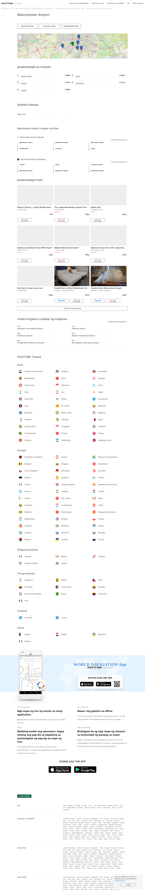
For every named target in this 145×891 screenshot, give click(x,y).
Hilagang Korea (102, 824)
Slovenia (71, 835)
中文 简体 (84, 805)
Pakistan (94, 822)
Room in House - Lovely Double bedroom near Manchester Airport (47, 207)
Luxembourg (104, 831)
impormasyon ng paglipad (115, 3)
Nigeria (118, 839)
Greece (121, 829)
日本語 (65, 805)
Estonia (72, 829)
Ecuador (109, 837)
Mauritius (112, 839)
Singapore (115, 822)
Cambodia (84, 820)
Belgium (85, 826)
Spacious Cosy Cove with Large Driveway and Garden (115, 248)
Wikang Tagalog (71, 807)
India (69, 820)
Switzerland (99, 826)
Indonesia (121, 818)
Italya (90, 831)
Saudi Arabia (107, 822)
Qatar (100, 822)
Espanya (78, 829)
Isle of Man (84, 831)
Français (80, 807)
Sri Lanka (109, 820)
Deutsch (86, 807)
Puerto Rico (101, 837)
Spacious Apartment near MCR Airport (34, 248)
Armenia (79, 818)
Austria (65, 826)
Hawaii (71, 837)
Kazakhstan (97, 820)
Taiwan (80, 824)
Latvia (111, 831)
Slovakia (78, 835)
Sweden (65, 835)
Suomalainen (107, 807)
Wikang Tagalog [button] (138, 3)
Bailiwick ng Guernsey (111, 829)
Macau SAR (73, 822)
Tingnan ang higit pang (119, 140)
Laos (103, 820)
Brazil (71, 839)
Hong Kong (113, 818)
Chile (88, 837)
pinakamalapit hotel (71, 26)
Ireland (77, 831)
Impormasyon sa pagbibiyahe (79, 3)
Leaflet (101, 57)
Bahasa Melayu (102, 805)
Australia (89, 839)
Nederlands (66, 809)
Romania (114, 833)
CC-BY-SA (124, 57)
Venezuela (78, 839)
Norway (96, 833)
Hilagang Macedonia (77, 833)
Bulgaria (92, 826)
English (70, 805)
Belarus (84, 835)
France (90, 829)
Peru (83, 839)
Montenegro (66, 833)
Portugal (107, 833)
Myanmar (116, 820)
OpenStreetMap (110, 57)
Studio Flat (96, 207)
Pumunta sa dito (49, 26)
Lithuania (96, 831)
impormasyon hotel (97, 3)
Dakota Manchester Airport (66, 248)
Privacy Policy (120, 881)
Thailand (122, 822)
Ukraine (91, 835)
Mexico (108, 835)
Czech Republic (109, 826)
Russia (97, 835)
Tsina (101, 818)
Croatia (71, 831)
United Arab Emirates (69, 818)
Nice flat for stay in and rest (30, 288)
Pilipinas (87, 822)
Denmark (65, 829)
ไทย (95, 805)
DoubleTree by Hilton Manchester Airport (73, 288)
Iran (73, 820)
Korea (90, 820)
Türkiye (74, 824)
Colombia (94, 837)
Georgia (106, 818)
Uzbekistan (93, 824)
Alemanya (118, 826)
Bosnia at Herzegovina (75, 826)
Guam (95, 839)
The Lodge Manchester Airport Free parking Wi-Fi (76, 207)
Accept (128, 885)
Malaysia (80, 822)
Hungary (65, 831)
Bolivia (83, 837)
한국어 (90, 805)
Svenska (119, 807)
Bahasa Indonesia (113, 805)
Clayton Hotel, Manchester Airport (106, 288)
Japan (78, 820)
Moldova (117, 831)
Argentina (77, 837)
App (128, 3)
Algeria (100, 839)
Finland (84, 829)
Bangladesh (94, 818)
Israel (64, 820)
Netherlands (88, 833)
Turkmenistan (67, 824)
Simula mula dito (27, 26)
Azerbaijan (86, 818)
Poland (102, 833)
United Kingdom (98, 829)
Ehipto (106, 839)
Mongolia (65, 822)
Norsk (114, 807)
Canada (102, 835)
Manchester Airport (33, 15)
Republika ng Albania (115, 824)
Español (93, 807)
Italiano (99, 807)
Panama (114, 835)
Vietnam (86, 824)
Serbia (120, 833)
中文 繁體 (77, 805)
